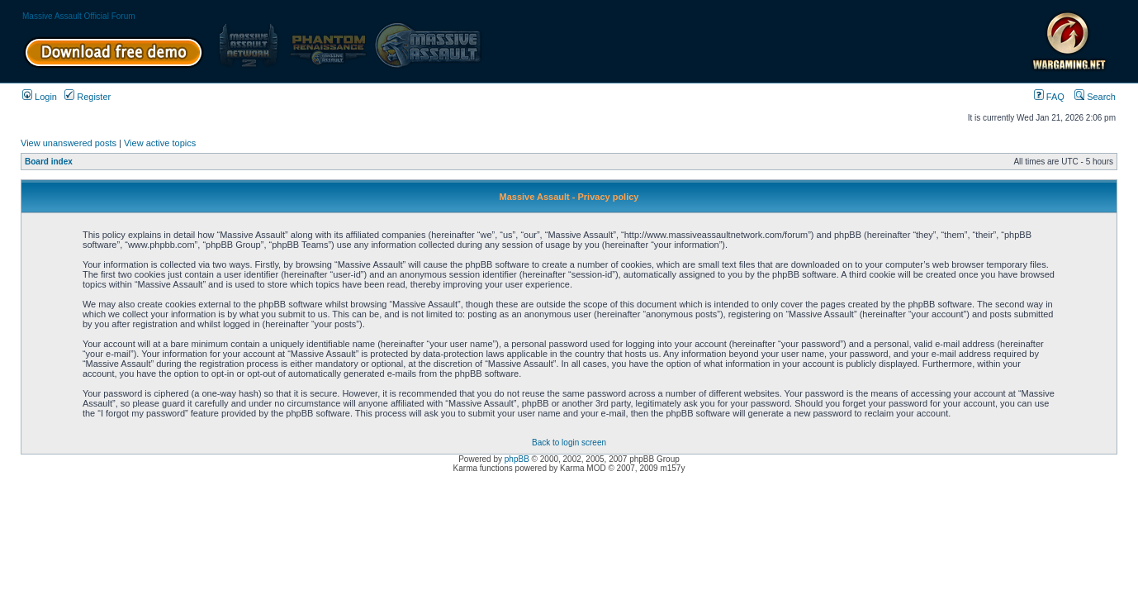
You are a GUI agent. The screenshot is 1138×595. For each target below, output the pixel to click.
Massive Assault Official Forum (78, 16)
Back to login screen (569, 442)
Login (39, 97)
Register (87, 97)
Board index (49, 161)
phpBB (517, 459)
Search (1095, 97)
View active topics (160, 143)
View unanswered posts (68, 143)
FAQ (1049, 97)
